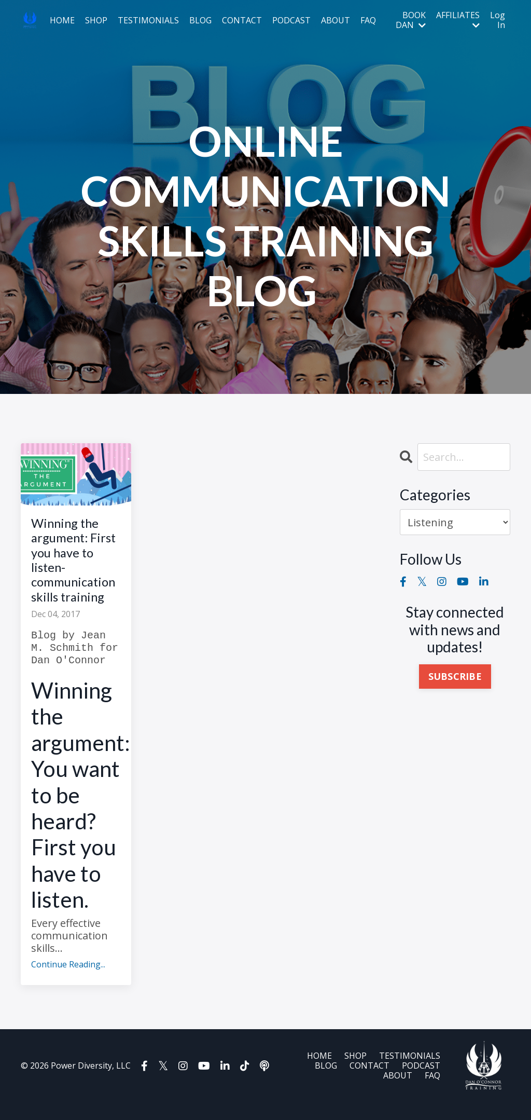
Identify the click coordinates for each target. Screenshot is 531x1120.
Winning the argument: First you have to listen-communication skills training (76, 568)
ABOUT (335, 20)
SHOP (96, 20)
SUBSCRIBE (455, 677)
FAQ (368, 20)
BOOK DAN (411, 20)
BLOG (200, 20)
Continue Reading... (68, 982)
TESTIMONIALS (148, 20)
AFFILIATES (458, 20)
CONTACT (242, 20)
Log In (497, 20)
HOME (62, 20)
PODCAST (291, 20)
